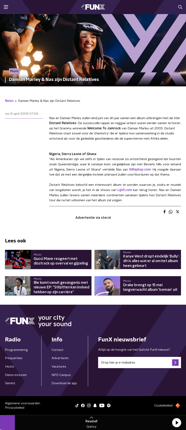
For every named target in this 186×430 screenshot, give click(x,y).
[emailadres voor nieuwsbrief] (139, 362)
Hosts (9, 366)
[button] (176, 422)
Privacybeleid (14, 407)
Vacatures (59, 366)
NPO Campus (61, 375)
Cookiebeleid (163, 405)
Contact (57, 349)
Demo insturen (16, 375)
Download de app (64, 383)
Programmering (16, 349)
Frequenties (13, 358)
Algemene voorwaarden (22, 403)
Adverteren (60, 358)
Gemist (10, 383)
